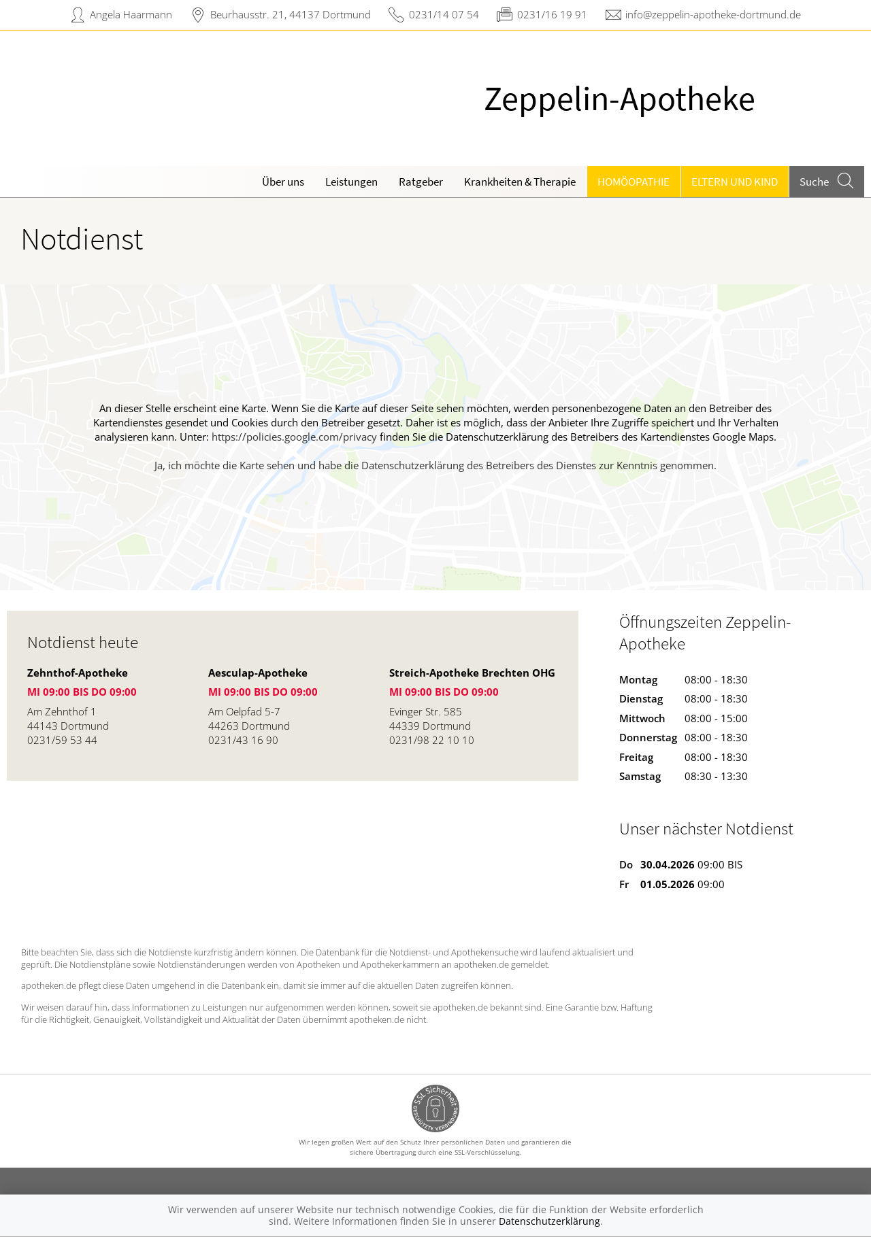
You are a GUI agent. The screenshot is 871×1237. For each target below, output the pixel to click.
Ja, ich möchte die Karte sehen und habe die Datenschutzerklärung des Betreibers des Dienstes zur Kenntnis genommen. (435, 465)
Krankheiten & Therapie (520, 181)
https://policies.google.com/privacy (294, 436)
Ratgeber (421, 181)
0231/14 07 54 (444, 14)
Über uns (283, 181)
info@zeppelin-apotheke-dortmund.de (713, 14)
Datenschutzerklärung (549, 1221)
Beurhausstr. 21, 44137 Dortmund (290, 14)
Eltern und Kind (734, 181)
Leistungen (351, 181)
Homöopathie (633, 181)
